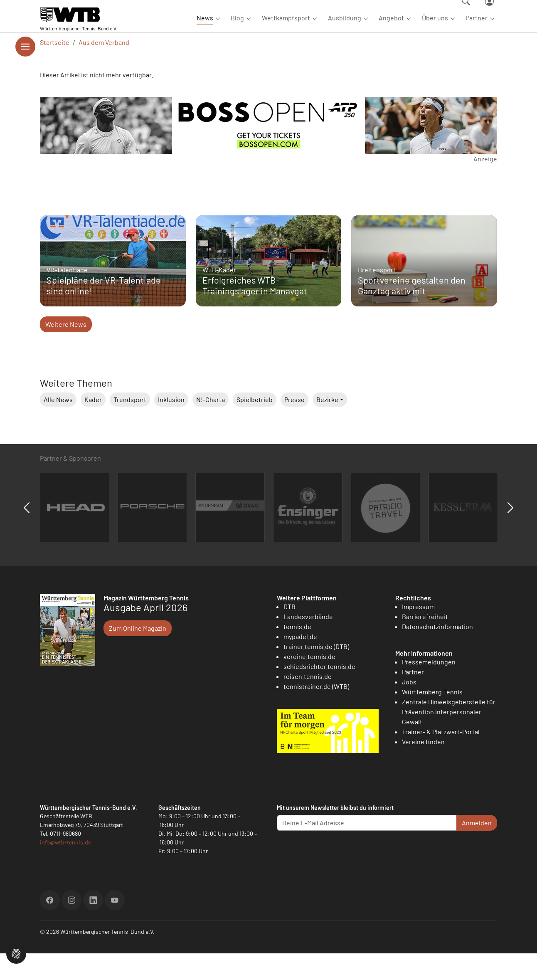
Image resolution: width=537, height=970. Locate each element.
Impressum (418, 623)
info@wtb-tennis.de (65, 858)
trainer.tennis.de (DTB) (316, 663)
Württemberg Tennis (432, 708)
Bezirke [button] (327, 416)
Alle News (58, 416)
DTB (289, 623)
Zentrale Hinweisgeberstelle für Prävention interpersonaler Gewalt (448, 728)
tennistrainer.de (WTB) (316, 703)
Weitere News (65, 341)
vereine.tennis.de (309, 673)
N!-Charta (210, 416)
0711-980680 (65, 850)
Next (510, 524)
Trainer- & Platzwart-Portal (441, 748)
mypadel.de (300, 653)
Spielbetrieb (254, 416)
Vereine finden (423, 758)
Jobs (409, 698)
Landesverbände (308, 633)
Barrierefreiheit (425, 633)
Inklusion (171, 416)
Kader (93, 416)
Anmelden (477, 839)
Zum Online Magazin (137, 645)
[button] (16, 953)
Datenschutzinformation (437, 643)
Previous (26, 524)
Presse (294, 416)
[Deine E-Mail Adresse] (367, 839)
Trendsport (129, 416)
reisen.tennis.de (307, 693)
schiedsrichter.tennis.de (319, 683)
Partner (413, 688)
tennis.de (297, 643)
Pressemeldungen (429, 678)
